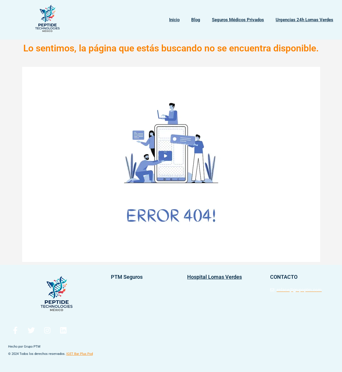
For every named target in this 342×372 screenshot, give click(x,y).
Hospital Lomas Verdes (214, 277)
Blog (195, 19)
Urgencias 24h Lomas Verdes (304, 19)
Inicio (174, 19)
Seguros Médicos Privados (238, 19)
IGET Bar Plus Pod (79, 354)
